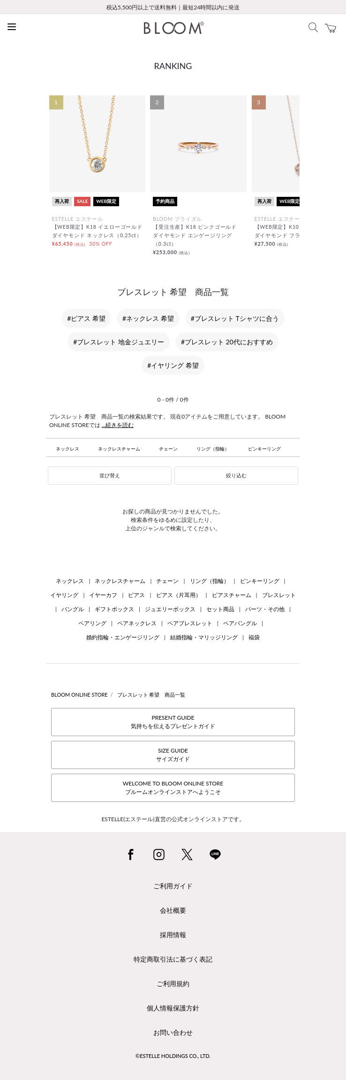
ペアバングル (240, 623)
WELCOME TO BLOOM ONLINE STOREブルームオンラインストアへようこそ (173, 787)
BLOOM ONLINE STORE (79, 695)
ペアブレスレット (189, 623)
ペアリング (92, 623)
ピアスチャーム (231, 594)
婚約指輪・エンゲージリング (122, 637)
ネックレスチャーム (119, 448)
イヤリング (64, 594)
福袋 (254, 637)
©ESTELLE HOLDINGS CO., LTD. (173, 1056)
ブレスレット (279, 594)
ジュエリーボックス (170, 609)
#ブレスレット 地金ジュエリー (118, 342)
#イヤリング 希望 (173, 365)
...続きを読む (118, 424)
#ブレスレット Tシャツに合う (235, 318)
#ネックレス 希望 (148, 318)
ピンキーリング (264, 448)
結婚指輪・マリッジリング (204, 637)
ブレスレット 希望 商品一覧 (151, 695)
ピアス (136, 594)
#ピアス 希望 (86, 318)
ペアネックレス (137, 623)
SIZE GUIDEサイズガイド (173, 754)
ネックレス (67, 448)
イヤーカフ (103, 594)
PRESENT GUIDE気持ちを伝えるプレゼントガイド (173, 722)
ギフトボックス (114, 609)
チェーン (168, 448)
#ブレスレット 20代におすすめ (227, 342)
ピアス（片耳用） (178, 594)
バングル (72, 609)
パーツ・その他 (265, 609)
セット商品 (220, 609)
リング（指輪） (212, 448)
